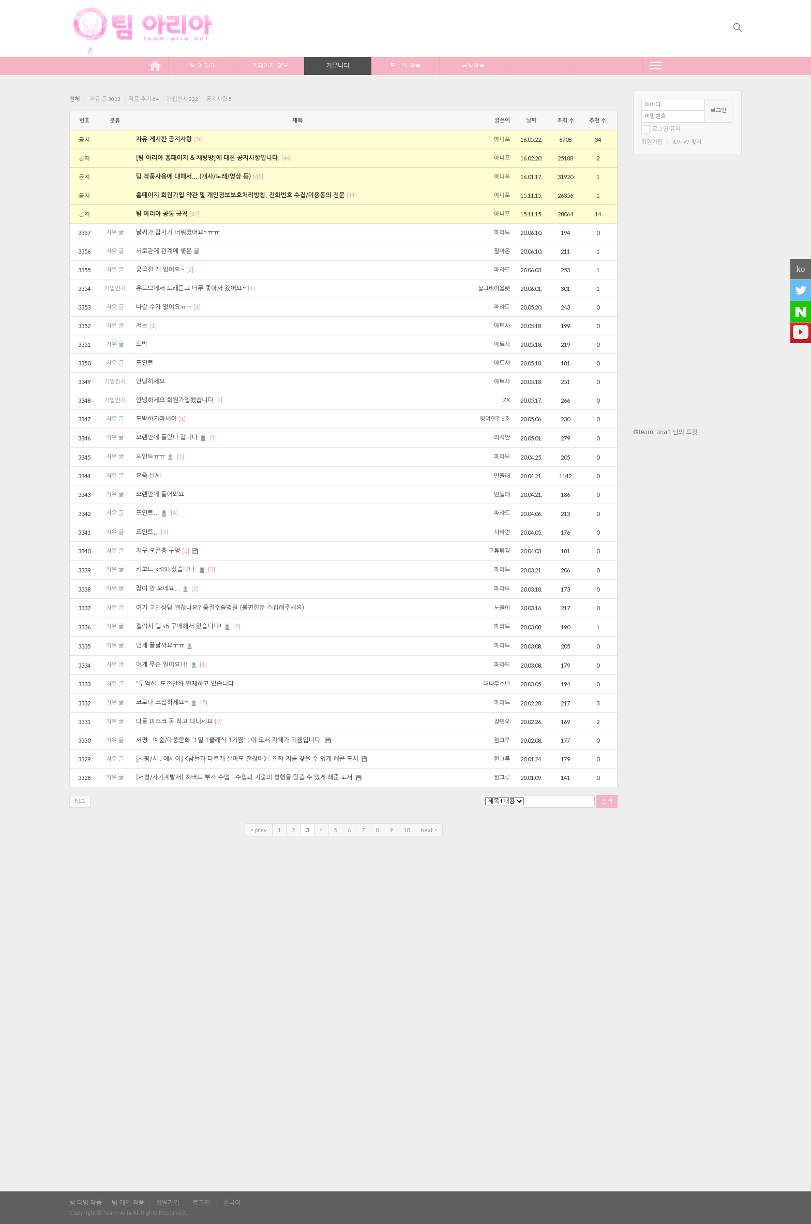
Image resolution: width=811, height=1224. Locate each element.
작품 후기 (143, 99)
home (155, 65)
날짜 (531, 120)
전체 (74, 99)
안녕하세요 (150, 381)
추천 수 (597, 120)
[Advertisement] (687, 607)
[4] (174, 512)
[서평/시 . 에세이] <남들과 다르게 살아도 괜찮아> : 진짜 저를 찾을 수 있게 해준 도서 (247, 759)
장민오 (502, 722)
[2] (189, 269)
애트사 (502, 326)
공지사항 (219, 99)
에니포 (502, 139)
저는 (142, 325)
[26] (198, 139)
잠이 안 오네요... (163, 588)
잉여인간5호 (495, 419)
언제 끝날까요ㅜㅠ (165, 645)
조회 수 (565, 120)
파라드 (502, 232)
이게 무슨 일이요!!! (167, 664)
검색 (607, 801)
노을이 (502, 608)
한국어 (232, 1203)
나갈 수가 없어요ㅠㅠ (164, 307)
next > (428, 830)
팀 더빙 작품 (85, 1203)
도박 (142, 344)
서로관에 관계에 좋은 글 (168, 251)
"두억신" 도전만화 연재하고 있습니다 (185, 684)
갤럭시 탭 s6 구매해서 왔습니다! (184, 626)
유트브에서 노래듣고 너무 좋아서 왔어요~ (191, 288)
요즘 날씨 (148, 476)
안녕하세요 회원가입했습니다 (175, 400)
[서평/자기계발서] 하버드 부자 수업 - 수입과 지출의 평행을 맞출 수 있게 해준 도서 (244, 777)
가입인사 (182, 99)
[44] (286, 157)
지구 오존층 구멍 (158, 551)
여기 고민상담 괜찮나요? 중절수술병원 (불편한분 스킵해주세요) (220, 607)
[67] (194, 213)
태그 (79, 801)
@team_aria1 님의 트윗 (665, 432)
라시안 (502, 437)
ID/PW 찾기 (686, 142)
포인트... (152, 513)
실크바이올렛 (494, 288)
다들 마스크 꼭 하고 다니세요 (174, 721)
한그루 (502, 740)
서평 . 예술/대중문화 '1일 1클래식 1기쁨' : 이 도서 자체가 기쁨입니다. (229, 740)
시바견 (502, 532)
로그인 (719, 110)
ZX (506, 400)
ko (801, 269)
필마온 (502, 251)
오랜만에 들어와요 (160, 494)
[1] (251, 288)
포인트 (145, 363)
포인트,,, (147, 532)
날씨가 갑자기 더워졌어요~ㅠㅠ (177, 232)
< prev (258, 830)
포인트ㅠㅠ (155, 456)
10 (406, 830)
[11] (352, 194)
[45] (258, 176)
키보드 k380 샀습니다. (171, 569)
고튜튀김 (499, 551)
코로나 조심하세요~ (167, 702)
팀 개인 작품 (128, 1203)
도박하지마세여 (156, 419)
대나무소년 (496, 684)
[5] (203, 702)
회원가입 (652, 142)
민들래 (502, 476)
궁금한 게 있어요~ (160, 270)
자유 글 (105, 99)
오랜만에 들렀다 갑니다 (172, 437)
